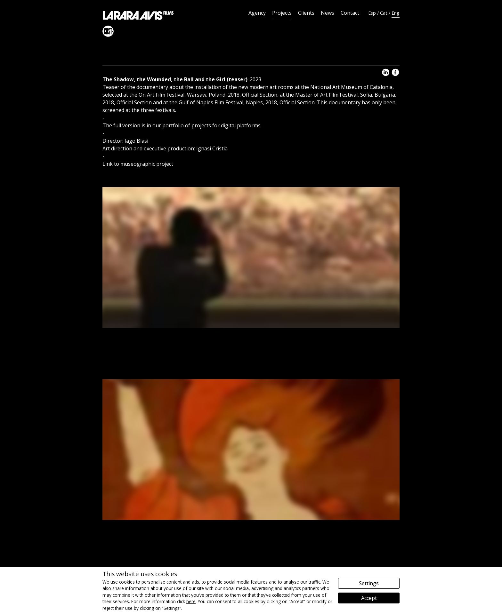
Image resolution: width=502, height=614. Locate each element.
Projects (282, 12)
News (327, 12)
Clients (306, 12)
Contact (350, 12)
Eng (396, 13)
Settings (369, 583)
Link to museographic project (137, 163)
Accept (369, 598)
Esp (372, 13)
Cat (383, 13)
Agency (257, 12)
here (191, 601)
